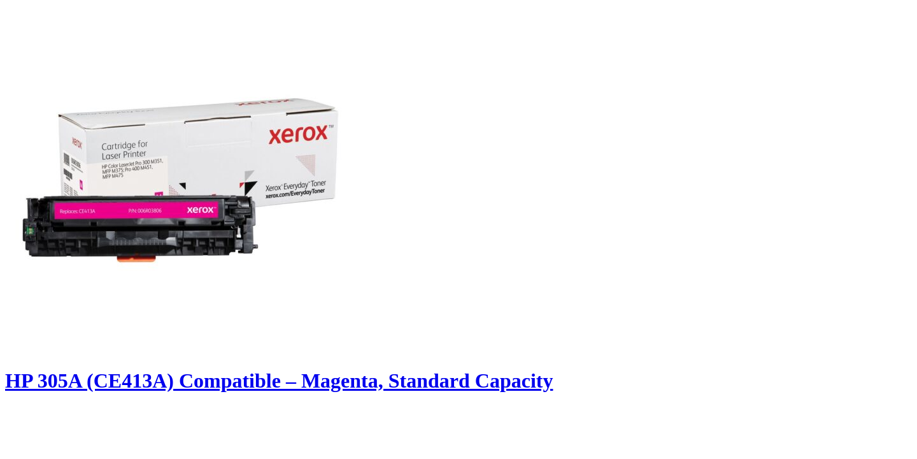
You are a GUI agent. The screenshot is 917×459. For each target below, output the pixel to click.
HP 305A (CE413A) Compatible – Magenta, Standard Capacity (279, 380)
